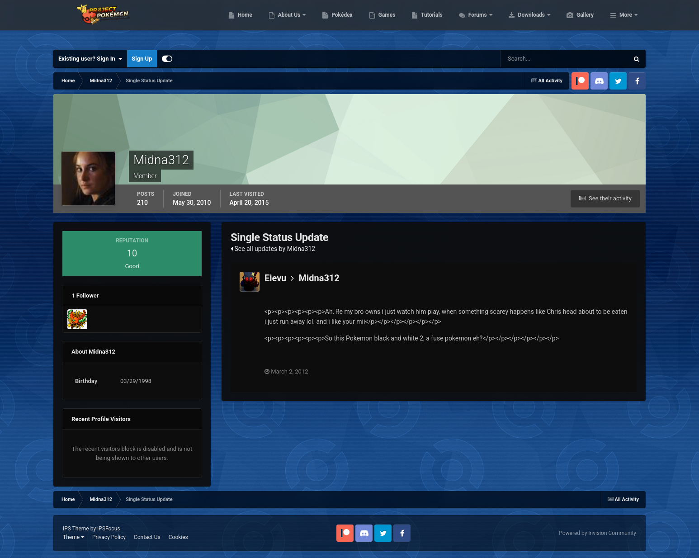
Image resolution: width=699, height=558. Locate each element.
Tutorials (474, 22)
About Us (332, 22)
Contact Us (147, 537)
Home (288, 22)
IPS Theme (76, 528)
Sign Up (142, 58)
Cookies (178, 537)
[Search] (537, 58)
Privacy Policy (109, 537)
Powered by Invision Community (597, 533)
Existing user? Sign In (90, 58)
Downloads (575, 22)
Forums (521, 22)
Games (429, 22)
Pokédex (384, 22)
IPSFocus (108, 528)
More (625, 22)
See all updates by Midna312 (273, 248)
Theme (73, 537)
